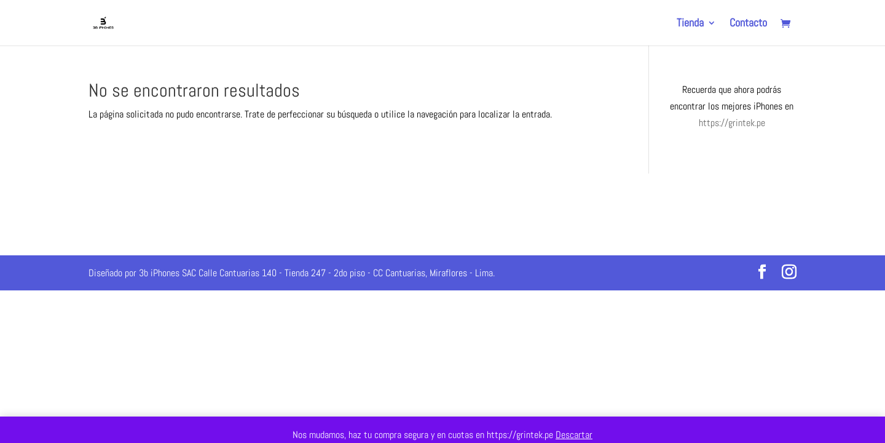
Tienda (690, 24)
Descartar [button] (574, 434)
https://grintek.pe (732, 122)
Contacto (748, 24)
